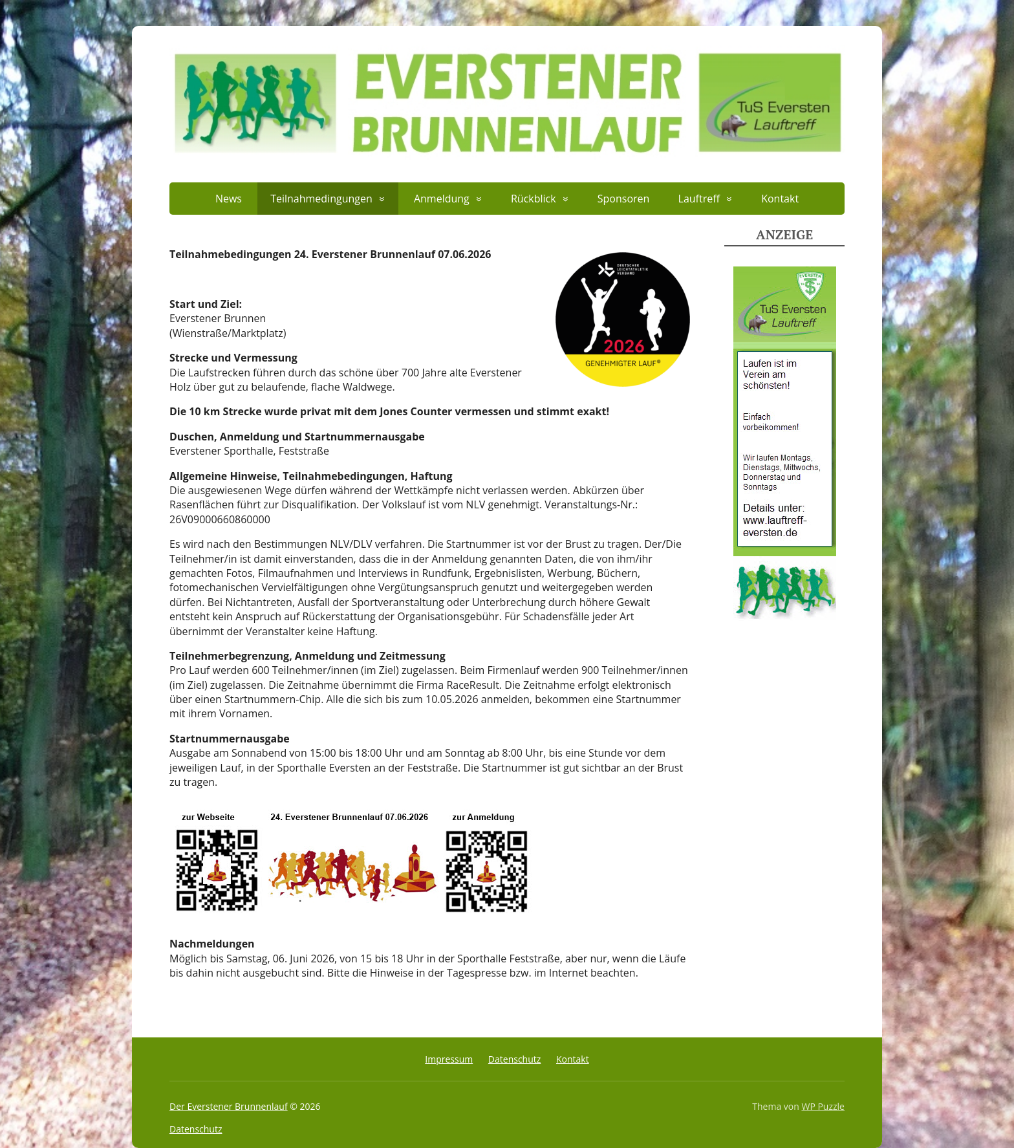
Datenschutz (514, 1059)
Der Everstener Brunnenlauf (228, 1106)
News (228, 198)
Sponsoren (624, 198)
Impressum (449, 1059)
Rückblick (533, 198)
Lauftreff (699, 198)
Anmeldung (441, 198)
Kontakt (780, 198)
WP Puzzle (823, 1106)
